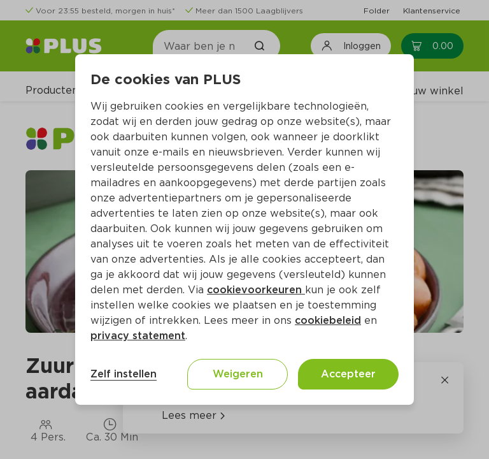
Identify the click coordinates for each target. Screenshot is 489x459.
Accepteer (348, 374)
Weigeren (238, 374)
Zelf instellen (123, 374)
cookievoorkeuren (256, 290)
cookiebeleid (328, 320)
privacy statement (137, 336)
